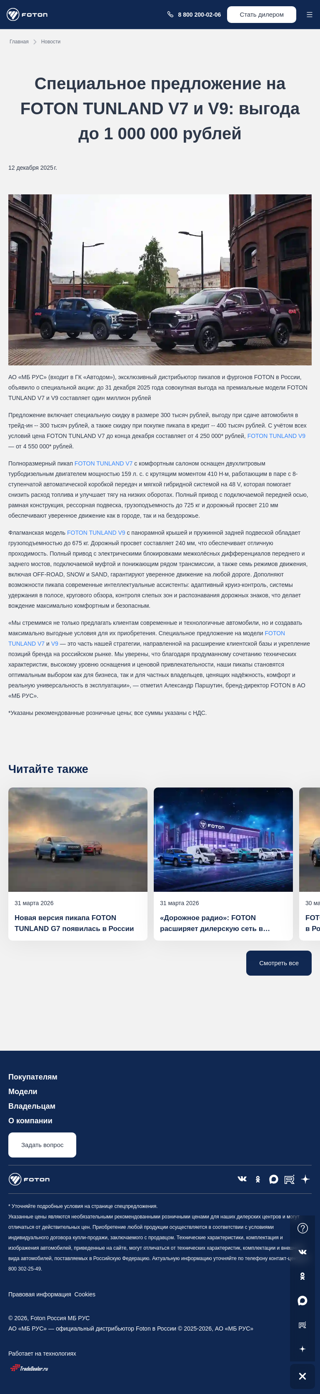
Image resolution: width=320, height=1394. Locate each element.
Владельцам (31, 1106)
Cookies (83, 1294)
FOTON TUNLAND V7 (104, 463)
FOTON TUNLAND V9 (277, 436)
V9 (54, 643)
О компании (30, 1121)
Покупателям (33, 1077)
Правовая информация (39, 1294)
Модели (23, 1091)
